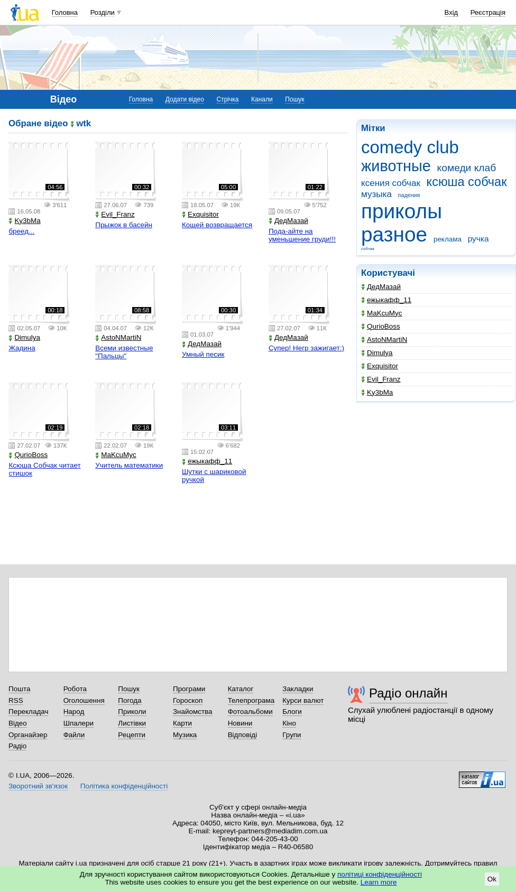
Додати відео (184, 99)
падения (409, 195)
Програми (189, 689)
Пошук (294, 99)
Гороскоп (187, 700)
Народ (74, 712)
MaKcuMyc (381, 313)
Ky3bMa (377, 392)
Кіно (289, 723)
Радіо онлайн (408, 693)
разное (394, 234)
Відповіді (242, 735)
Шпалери (78, 723)
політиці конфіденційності (379, 874)
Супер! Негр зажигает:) (306, 348)
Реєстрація (488, 12)
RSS (15, 700)
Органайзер (27, 735)
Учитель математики (129, 465)
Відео (17, 723)
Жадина (21, 348)
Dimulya (377, 353)
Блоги (292, 712)
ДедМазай (381, 287)
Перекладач (28, 712)
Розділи (102, 12)
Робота (75, 689)
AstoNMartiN (384, 339)
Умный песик (203, 354)
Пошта (19, 689)
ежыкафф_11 (386, 300)
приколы (401, 211)
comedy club (410, 147)
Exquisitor (379, 366)
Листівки (132, 723)
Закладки (297, 689)
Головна (65, 12)
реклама (448, 239)
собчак (367, 248)
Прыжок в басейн (123, 225)
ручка (478, 238)
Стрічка (227, 99)
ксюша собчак (467, 182)
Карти (182, 723)
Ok (491, 879)
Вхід (451, 12)
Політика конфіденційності (124, 786)
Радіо (17, 746)
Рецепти (131, 735)
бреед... (21, 231)
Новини (240, 723)
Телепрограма (251, 700)
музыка (376, 194)
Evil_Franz (380, 379)
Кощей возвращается (217, 225)
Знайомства (193, 712)
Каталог (241, 689)
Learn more (379, 882)
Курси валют (303, 700)
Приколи (132, 712)
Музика (185, 735)
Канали (262, 99)
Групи (291, 735)
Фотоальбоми (250, 712)
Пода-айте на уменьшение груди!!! (302, 235)
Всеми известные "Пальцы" (124, 352)
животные (396, 165)
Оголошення (84, 700)
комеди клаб (466, 167)
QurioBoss (380, 326)
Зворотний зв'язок (38, 786)
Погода (129, 700)
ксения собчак (390, 183)
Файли (74, 735)
